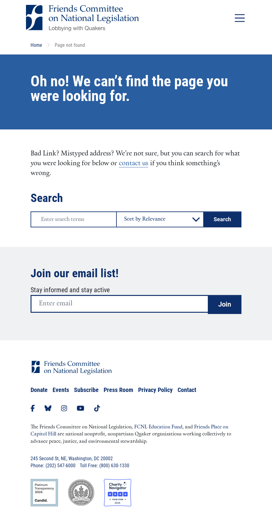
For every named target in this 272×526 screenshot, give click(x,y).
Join (224, 304)
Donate (39, 390)
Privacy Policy (155, 390)
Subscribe (86, 390)
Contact (187, 390)
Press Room (118, 390)
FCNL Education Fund (158, 427)
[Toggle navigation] (239, 18)
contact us (133, 163)
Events (61, 390)
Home (36, 45)
